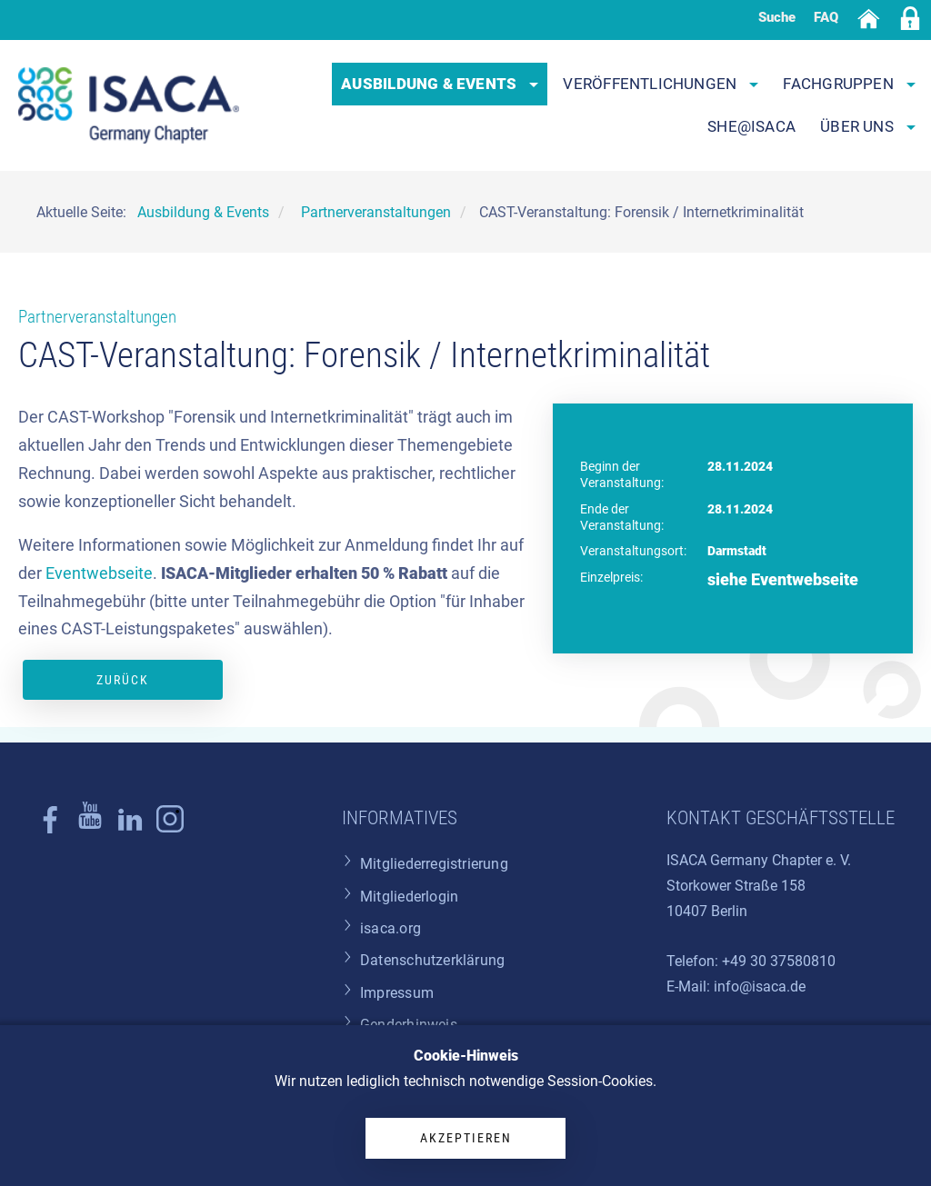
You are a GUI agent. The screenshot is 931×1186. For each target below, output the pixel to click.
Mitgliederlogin (409, 896)
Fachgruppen (849, 84)
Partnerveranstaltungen (97, 316)
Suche (777, 17)
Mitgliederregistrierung (434, 863)
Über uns (868, 126)
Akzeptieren (466, 1138)
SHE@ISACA (751, 126)
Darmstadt (736, 550)
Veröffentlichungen (660, 84)
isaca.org (390, 928)
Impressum (397, 993)
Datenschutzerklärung (432, 960)
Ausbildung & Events (439, 84)
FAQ (826, 17)
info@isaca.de (760, 986)
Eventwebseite (99, 573)
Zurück (122, 680)
